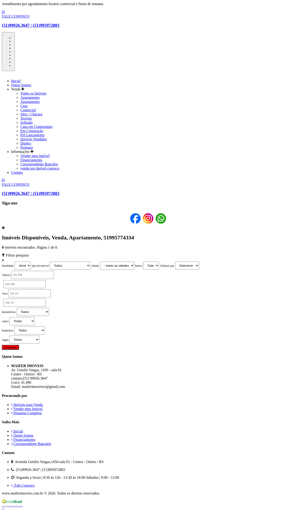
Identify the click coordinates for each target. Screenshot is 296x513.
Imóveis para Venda (27, 405)
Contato (17, 172)
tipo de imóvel (40, 265)
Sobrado (26, 122)
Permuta (26, 147)
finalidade (8, 265)
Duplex (25, 143)
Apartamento (30, 97)
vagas (5, 339)
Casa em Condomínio (36, 127)
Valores (6, 275)
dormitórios (9, 312)
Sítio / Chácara (31, 114)
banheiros (7, 330)
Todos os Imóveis (33, 93)
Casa (24, 106)
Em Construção (31, 131)
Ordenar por (167, 265)
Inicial (16, 81)
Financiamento (31, 160)
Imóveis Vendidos (33, 139)
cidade (95, 265)
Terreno (26, 118)
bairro (138, 265)
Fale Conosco (23, 485)
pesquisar (10, 347)
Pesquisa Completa (26, 413)
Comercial (28, 110)
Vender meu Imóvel (34, 156)
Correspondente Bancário (39, 164)
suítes (5, 321)
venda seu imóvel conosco (39, 168)
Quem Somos (21, 85)
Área (5, 293)
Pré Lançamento (32, 135)
